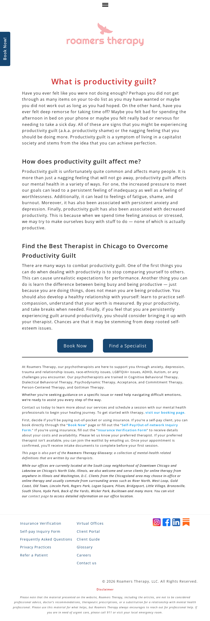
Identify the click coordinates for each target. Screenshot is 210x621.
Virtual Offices (90, 523)
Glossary (85, 547)
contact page (38, 496)
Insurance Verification (40, 523)
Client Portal (88, 531)
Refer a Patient (34, 555)
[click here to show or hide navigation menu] (105, 6)
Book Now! (5, 49)
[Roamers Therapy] (105, 34)
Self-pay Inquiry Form (40, 531)
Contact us (87, 563)
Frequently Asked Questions (46, 539)
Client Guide (88, 539)
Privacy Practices (35, 547)
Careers (84, 555)
